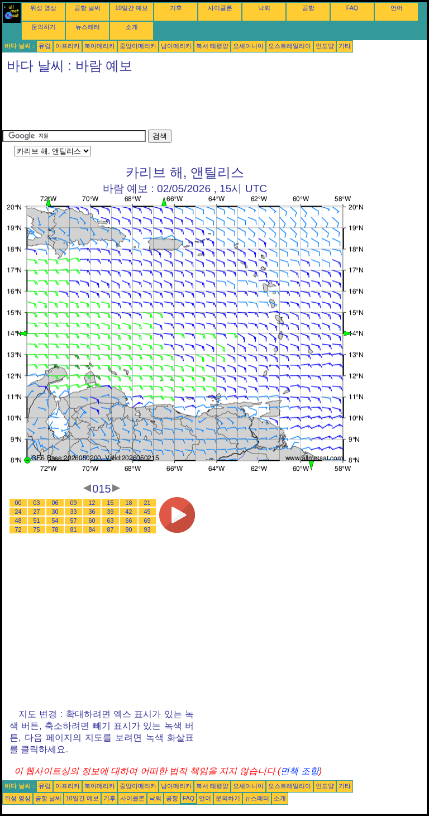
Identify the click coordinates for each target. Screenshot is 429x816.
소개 (132, 26)
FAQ (352, 7)
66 (129, 520)
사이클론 (220, 7)
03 (37, 502)
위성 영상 (43, 7)
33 (73, 511)
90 (129, 529)
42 (129, 511)
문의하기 (43, 26)
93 (147, 529)
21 (147, 502)
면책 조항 (299, 771)
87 (110, 529)
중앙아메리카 (138, 45)
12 (92, 502)
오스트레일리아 (289, 45)
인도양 (325, 45)
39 (110, 511)
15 (110, 502)
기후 (176, 7)
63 (110, 520)
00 (18, 502)
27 (37, 511)
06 (55, 502)
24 (18, 511)
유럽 (45, 45)
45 (147, 511)
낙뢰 (264, 7)
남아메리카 (176, 45)
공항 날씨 (87, 7)
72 (18, 529)
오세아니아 (248, 45)
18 (129, 502)
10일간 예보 (131, 7)
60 (92, 520)
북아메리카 (99, 45)
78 (55, 529)
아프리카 (67, 45)
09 (73, 502)
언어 (396, 7)
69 (147, 520)
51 (37, 520)
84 (92, 529)
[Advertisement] (205, 104)
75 (37, 529)
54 (55, 520)
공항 (308, 7)
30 (55, 511)
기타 (345, 45)
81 (73, 529)
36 (92, 511)
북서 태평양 (212, 45)
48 (18, 520)
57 (73, 520)
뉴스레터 (87, 26)
